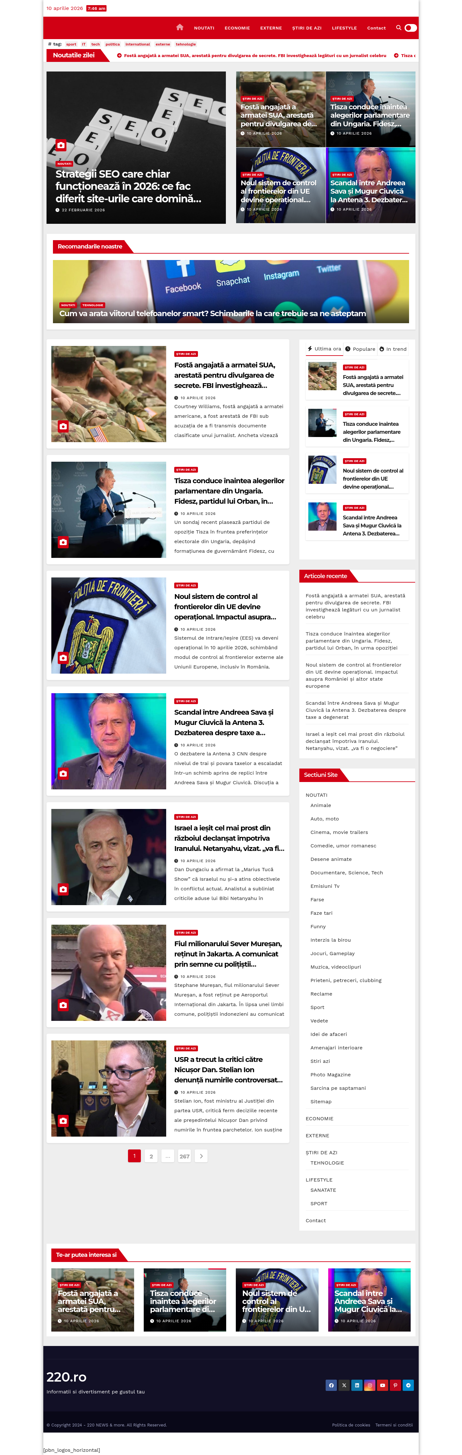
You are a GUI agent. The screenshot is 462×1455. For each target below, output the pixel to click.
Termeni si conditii (394, 1425)
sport (71, 44)
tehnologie (186, 44)
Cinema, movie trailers (339, 832)
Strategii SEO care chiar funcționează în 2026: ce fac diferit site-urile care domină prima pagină (124, 192)
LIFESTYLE (344, 27)
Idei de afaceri (329, 1034)
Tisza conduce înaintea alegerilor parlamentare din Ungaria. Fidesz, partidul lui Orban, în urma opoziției (370, 124)
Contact (376, 27)
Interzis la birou (331, 940)
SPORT (319, 1203)
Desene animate (331, 859)
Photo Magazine (331, 1075)
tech (95, 44)
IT (84, 44)
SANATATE (323, 1190)
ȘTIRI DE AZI (307, 27)
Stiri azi (320, 1061)
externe (163, 44)
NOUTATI (204, 27)
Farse (317, 899)
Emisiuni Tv (325, 886)
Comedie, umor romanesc (344, 846)
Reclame (321, 994)
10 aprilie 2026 (264, 133)
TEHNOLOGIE (92, 305)
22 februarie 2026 (83, 210)
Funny (318, 926)
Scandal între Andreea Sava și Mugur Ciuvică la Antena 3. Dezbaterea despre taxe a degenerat (370, 200)
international (137, 44)
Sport (318, 1007)
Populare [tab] (360, 349)
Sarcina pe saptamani (338, 1088)
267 (185, 1156)
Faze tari (322, 913)
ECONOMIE (237, 27)
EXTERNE (271, 27)
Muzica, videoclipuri (336, 967)
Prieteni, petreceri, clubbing (346, 980)
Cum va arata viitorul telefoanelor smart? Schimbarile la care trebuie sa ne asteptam (212, 313)
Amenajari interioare (337, 1048)
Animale (321, 805)
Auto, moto (325, 819)
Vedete (319, 1021)
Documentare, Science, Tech (347, 873)
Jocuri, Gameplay (333, 953)
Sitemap (321, 1101)
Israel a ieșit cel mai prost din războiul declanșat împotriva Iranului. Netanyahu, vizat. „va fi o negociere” (355, 741)
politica (113, 44)
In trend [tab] (393, 349)
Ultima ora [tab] (324, 349)
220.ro (67, 1377)
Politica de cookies (351, 1425)
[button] (398, 28)
